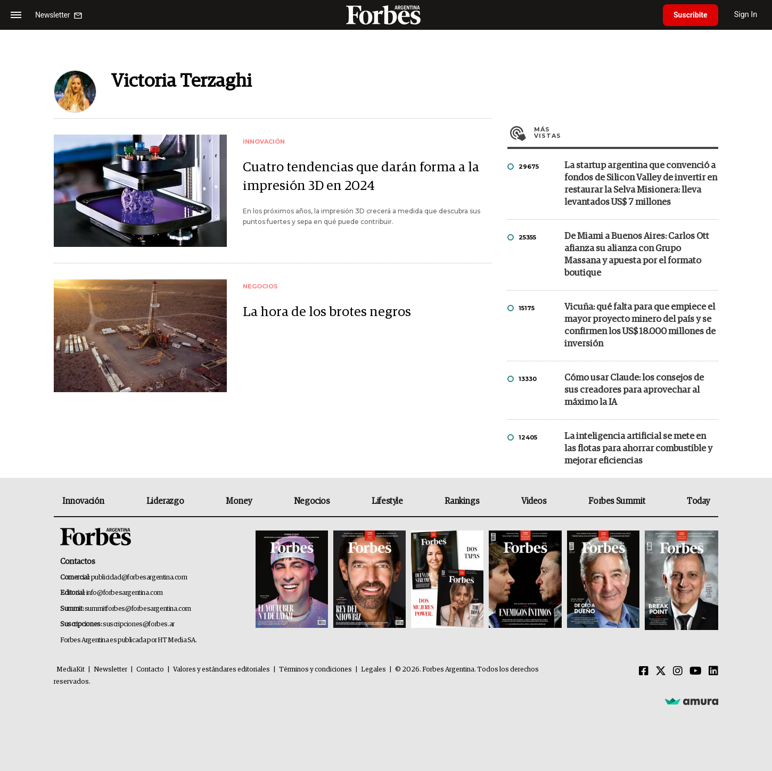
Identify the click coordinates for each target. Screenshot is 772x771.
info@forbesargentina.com (124, 593)
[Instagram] (678, 671)
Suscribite (691, 15)
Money (239, 501)
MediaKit (70, 669)
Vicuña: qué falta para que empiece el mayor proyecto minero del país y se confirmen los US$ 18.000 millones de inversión (640, 326)
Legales (373, 669)
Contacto (150, 669)
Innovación (83, 501)
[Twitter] (660, 671)
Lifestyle (387, 501)
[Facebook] (643, 671)
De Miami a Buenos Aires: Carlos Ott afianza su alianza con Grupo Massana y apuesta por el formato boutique (636, 255)
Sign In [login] (746, 14)
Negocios (312, 501)
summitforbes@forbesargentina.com (138, 609)
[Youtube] (695, 671)
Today (698, 501)
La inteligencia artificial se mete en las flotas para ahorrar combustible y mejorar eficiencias (638, 449)
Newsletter (110, 669)
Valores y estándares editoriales (221, 669)
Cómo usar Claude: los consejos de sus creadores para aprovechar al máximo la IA (634, 390)
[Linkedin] (713, 671)
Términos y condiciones (315, 669)
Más (626, 132)
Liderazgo (165, 501)
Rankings (462, 501)
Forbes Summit (616, 501)
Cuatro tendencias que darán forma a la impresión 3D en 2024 (361, 177)
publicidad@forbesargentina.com (139, 577)
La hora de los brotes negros (327, 312)
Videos (534, 501)
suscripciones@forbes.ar (139, 624)
